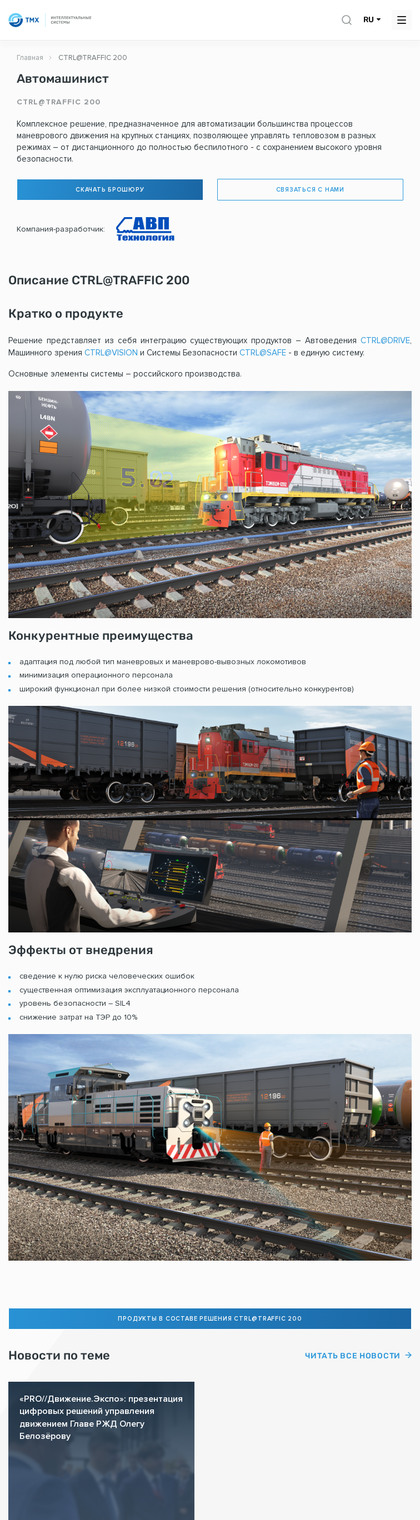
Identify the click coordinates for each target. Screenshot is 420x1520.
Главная (30, 57)
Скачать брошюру (110, 189)
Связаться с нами (310, 189)
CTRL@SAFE (262, 353)
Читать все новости (353, 1356)
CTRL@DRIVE (385, 340)
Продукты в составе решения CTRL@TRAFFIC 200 (210, 1318)
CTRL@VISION (111, 353)
